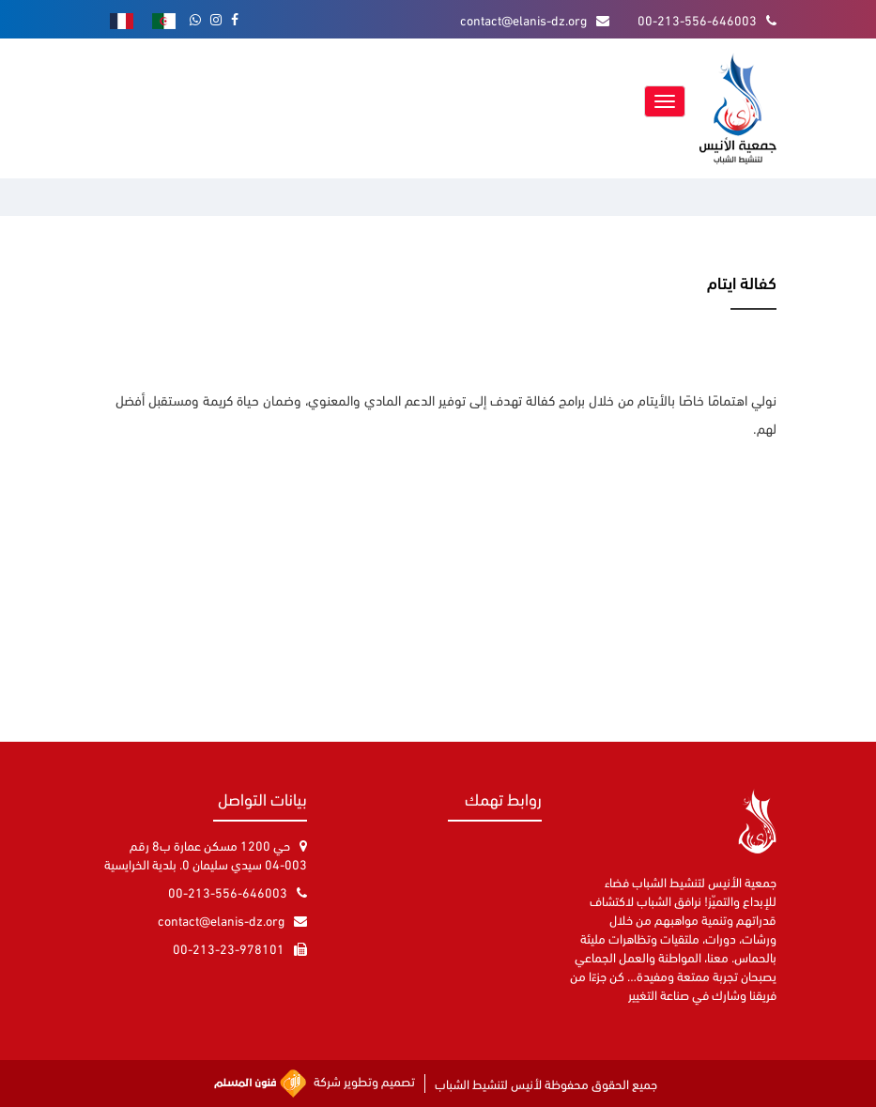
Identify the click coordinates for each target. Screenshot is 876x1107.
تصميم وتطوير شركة (314, 1083)
